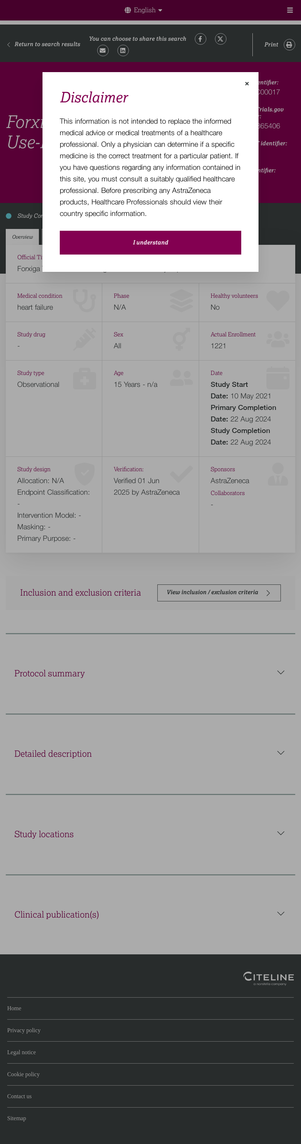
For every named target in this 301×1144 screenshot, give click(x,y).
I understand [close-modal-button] (150, 243)
